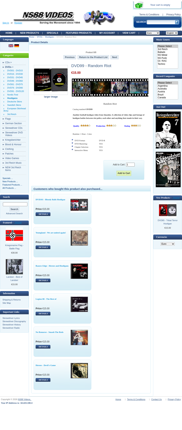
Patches (9, 153)
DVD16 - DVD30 (14, 74)
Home (9, 33)
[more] (18, 222)
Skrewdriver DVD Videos (14, 134)
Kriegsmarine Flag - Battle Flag (14, 247)
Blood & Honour (13, 144)
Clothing (9, 149)
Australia (167, 88)
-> (9, 67)
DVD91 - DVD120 (15, 91)
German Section (13, 123)
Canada (167, 97)
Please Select (167, 46)
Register (18, 23)
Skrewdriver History (11, 324)
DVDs (39, 37)
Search (6, 197)
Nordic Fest (12, 95)
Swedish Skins (13, 105)
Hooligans (49, 37)
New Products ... (10, 181)
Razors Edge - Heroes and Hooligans (52, 266)
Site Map (6, 303)
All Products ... (9, 188)
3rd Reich (11, 114)
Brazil (167, 94)
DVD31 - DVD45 (14, 77)
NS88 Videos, (24, 399)
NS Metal (167, 55)
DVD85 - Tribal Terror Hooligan (168, 222)
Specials (52, 33)
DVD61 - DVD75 (14, 84)
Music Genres (163, 39)
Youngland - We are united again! (51, 232)
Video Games (12, 158)
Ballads (167, 52)
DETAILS (43, 214)
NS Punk (167, 58)
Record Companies (165, 76)
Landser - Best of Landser (14, 278)
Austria (167, 91)
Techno (167, 64)
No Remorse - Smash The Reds (49, 332)
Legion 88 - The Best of (46, 299)
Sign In (5, 23)
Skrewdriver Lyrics (11, 318)
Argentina (167, 86)
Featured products (79, 33)
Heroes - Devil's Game (46, 365)
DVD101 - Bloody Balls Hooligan (50, 199)
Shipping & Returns (11, 300)
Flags (8, 118)
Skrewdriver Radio (11, 328)
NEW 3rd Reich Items (13, 169)
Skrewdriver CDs (13, 128)
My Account (107, 33)
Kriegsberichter (13, 140)
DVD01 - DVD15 (14, 70)
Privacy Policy (173, 14)
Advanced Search (14, 213)
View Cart (128, 33)
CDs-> (8, 62)
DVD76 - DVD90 (14, 88)
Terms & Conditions (149, 14)
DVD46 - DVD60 (14, 81)
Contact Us (156, 399)
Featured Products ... (12, 185)
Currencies (161, 237)
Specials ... (7, 178)
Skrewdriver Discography (14, 321)
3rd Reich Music (13, 163)
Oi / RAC (167, 61)
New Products (29, 33)
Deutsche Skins (14, 101)
